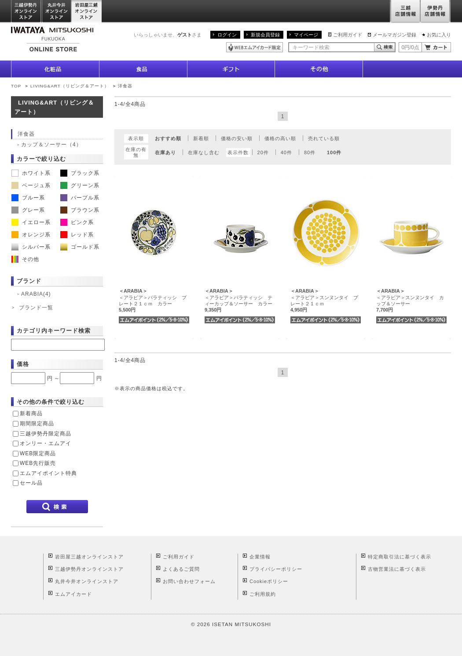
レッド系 (77, 235)
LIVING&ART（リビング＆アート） (69, 85)
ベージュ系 (31, 185)
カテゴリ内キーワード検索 (54, 330)
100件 (334, 152)
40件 (286, 152)
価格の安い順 (237, 138)
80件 (309, 152)
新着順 (201, 138)
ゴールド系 (79, 247)
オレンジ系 (31, 235)
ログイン (227, 34)
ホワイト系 (31, 173)
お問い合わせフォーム (189, 581)
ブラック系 (79, 173)
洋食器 (125, 85)
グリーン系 (79, 185)
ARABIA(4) (36, 294)
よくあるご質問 (181, 569)
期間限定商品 (37, 423)
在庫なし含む (204, 152)
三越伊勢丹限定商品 (45, 434)
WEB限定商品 (38, 453)
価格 (23, 364)
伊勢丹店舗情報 (435, 11)
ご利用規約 (262, 594)
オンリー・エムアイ (45, 443)
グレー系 (28, 210)
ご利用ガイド (347, 34)
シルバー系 (31, 247)
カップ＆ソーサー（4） (51, 144)
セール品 (31, 483)
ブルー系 (28, 198)
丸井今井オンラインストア (57, 11)
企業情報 (260, 556)
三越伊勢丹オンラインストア (26, 11)
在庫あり (165, 152)
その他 (25, 259)
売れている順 (324, 138)
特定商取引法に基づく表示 (399, 556)
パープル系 (79, 198)
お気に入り (439, 34)
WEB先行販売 (38, 463)
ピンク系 (77, 222)
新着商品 (31, 413)
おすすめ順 (168, 138)
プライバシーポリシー (275, 569)
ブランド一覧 (36, 307)
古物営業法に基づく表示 (397, 569)
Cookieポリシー (268, 581)
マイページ (306, 34)
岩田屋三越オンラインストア (87, 11)
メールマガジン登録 (394, 34)
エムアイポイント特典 (48, 473)
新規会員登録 (265, 34)
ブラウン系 (79, 210)
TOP (16, 85)
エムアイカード (73, 594)
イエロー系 (31, 222)
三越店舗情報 (405, 11)
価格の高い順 (280, 138)
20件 (263, 152)
